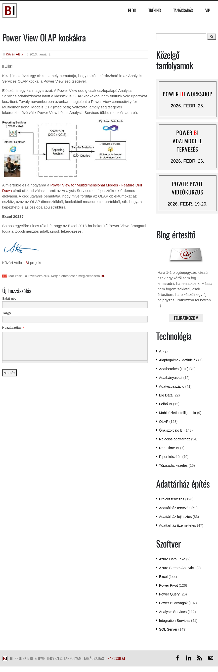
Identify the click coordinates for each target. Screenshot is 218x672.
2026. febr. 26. (187, 161)
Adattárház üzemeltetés (177, 525)
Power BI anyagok (173, 603)
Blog (132, 10)
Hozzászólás (13, 327)
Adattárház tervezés (175, 508)
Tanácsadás (183, 10)
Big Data (166, 395)
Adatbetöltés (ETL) (174, 369)
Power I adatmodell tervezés (187, 140)
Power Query (169, 594)
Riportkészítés (170, 457)
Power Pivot (168, 585)
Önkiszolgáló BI (171, 430)
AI (160, 351)
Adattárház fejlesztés (175, 517)
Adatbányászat (171, 378)
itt (102, 276)
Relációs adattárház (174, 439)
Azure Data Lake (172, 559)
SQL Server (168, 629)
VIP (207, 10)
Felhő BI (165, 404)
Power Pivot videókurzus (187, 188)
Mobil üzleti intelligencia (177, 413)
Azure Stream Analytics (177, 568)
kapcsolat (116, 658)
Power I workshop (187, 94)
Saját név (9, 298)
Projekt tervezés (171, 499)
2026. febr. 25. (187, 105)
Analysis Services (173, 612)
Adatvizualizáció (171, 386)
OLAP (163, 422)
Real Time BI (169, 448)
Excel (163, 577)
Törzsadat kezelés (173, 465)
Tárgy (6, 313)
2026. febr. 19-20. (187, 204)
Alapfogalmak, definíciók (178, 360)
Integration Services (174, 621)
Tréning (154, 10)
